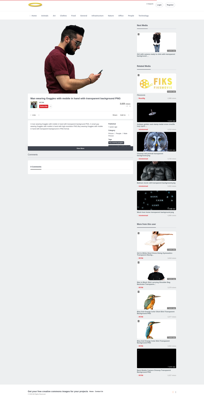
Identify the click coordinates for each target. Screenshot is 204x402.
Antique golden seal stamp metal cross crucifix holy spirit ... (156, 125)
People (131, 16)
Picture (111, 133)
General (83, 16)
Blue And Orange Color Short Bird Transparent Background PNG (155, 312)
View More (80, 148)
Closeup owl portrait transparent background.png (150, 154)
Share (115, 115)
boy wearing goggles (116, 142)
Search (150, 4)
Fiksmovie (141, 95)
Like (33, 115)
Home (33, 16)
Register (170, 5)
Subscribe (43, 106)
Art (54, 16)
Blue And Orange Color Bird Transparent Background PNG (153, 342)
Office (121, 16)
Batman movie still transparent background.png (156, 183)
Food (73, 16)
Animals (44, 16)
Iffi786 (41, 102)
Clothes (63, 16)
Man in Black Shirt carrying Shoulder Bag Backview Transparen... (153, 283)
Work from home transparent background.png (155, 212)
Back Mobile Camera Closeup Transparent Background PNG (154, 371)
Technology (144, 16)
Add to (123, 115)
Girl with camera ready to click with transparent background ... (156, 55)
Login (159, 5)
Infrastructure (97, 16)
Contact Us (99, 391)
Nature (111, 16)
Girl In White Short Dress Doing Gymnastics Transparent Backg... (154, 254)
